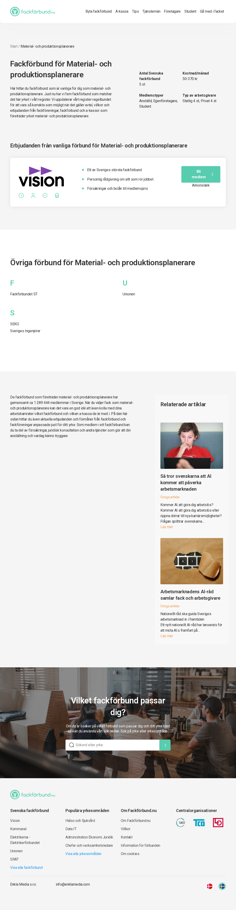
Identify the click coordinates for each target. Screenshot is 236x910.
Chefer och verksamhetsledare (89, 845)
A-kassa (121, 11)
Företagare (172, 11)
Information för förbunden (140, 845)
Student (190, 11)
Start (13, 46)
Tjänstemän (151, 11)
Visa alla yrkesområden (83, 854)
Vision (15, 820)
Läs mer (166, 527)
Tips (135, 11)
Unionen (129, 294)
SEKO (14, 324)
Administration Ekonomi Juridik (89, 837)
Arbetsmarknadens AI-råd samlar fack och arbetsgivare (190, 595)
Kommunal (18, 829)
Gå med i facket (212, 11)
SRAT (14, 859)
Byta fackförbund (99, 11)
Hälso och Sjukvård (80, 820)
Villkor (125, 829)
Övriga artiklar (170, 497)
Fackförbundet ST (24, 294)
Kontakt (127, 837)
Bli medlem (203, 174)
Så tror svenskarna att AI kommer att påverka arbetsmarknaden (185, 482)
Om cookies (130, 854)
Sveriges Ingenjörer (25, 331)
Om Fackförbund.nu (135, 820)
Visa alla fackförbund (26, 867)
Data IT (71, 829)
